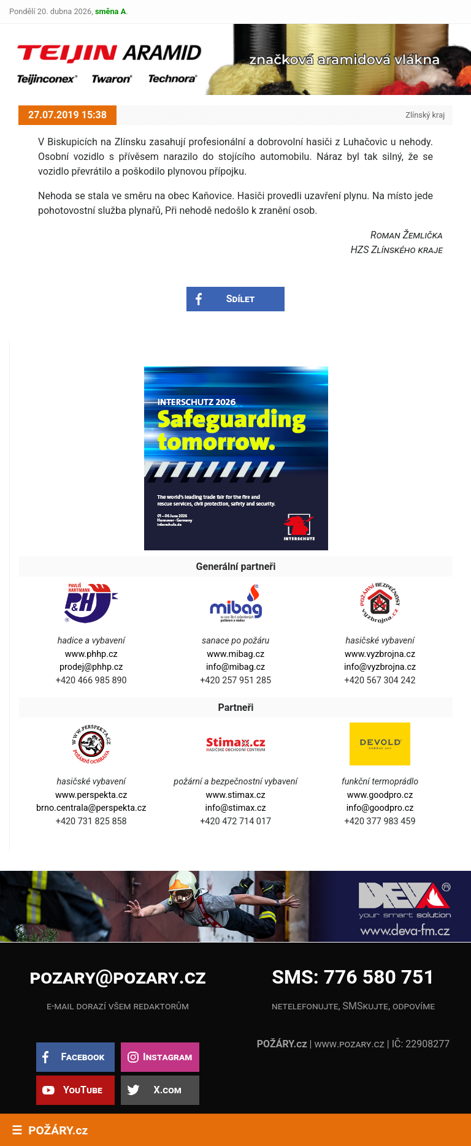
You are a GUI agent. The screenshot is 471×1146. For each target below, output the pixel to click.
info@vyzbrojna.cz (380, 667)
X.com (167, 1090)
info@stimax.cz (235, 808)
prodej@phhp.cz (91, 667)
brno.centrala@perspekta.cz (91, 808)
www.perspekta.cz (91, 795)
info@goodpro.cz (380, 808)
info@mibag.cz (235, 667)
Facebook (82, 1057)
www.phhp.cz (91, 654)
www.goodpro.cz (380, 795)
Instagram (167, 1057)
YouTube (82, 1090)
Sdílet (240, 299)
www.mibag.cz (235, 654)
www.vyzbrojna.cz (380, 654)
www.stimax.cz (236, 795)
